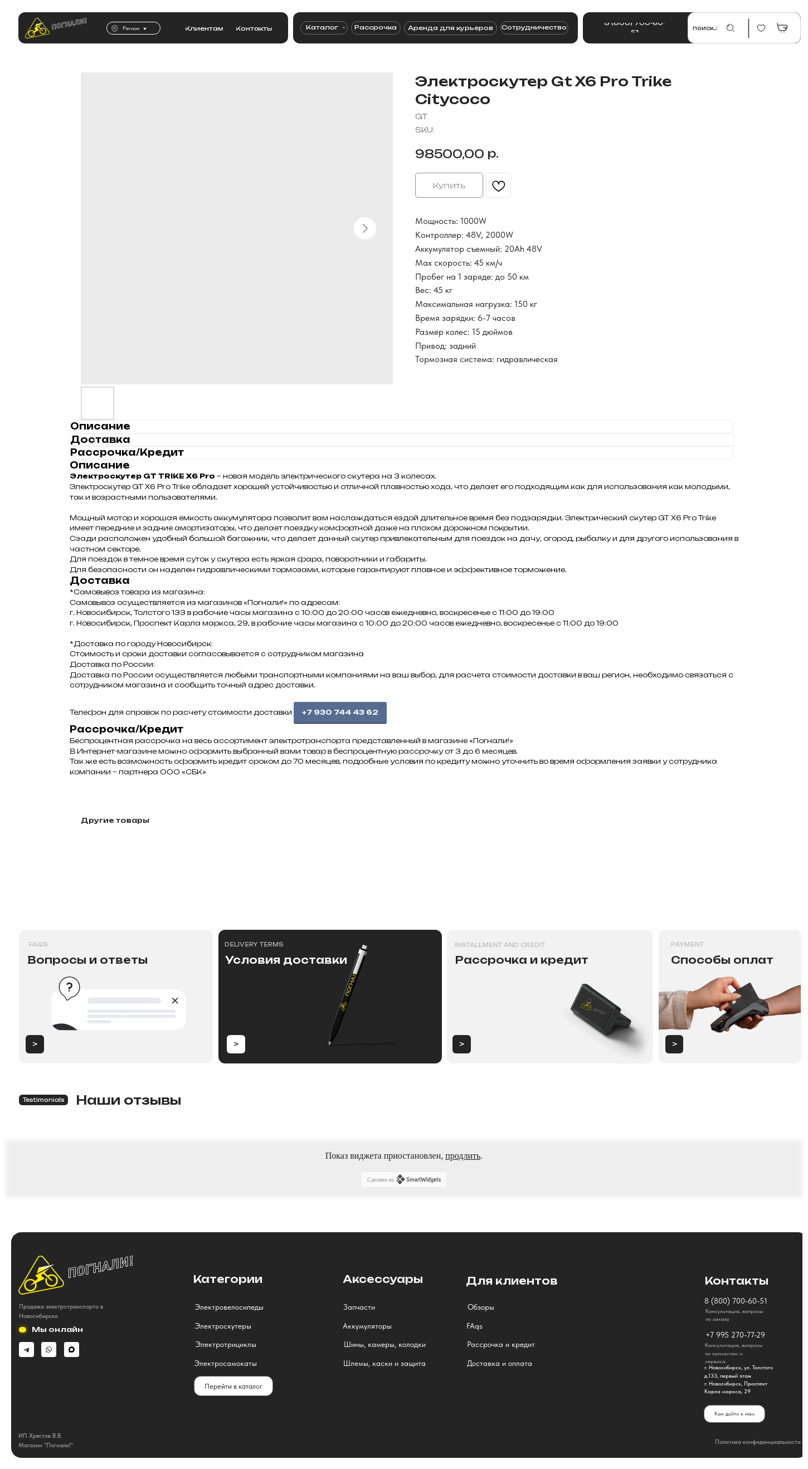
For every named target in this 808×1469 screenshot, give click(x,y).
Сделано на (404, 1178)
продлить (462, 1154)
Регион (130, 28)
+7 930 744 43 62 (340, 712)
